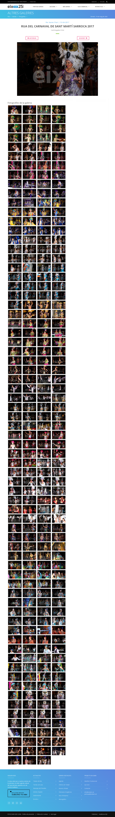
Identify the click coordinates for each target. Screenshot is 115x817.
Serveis (14, 16)
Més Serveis (66, 6)
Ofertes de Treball (64, 785)
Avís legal (53, 814)
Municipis (94, 2)
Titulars (102, 2)
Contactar (33, 1)
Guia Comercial (83, 6)
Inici (9, 16)
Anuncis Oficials (63, 788)
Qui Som (86, 785)
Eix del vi (35, 799)
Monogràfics (62, 799)
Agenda (61, 781)
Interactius (99, 6)
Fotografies (22, 16)
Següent (83, 38)
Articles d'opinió (37, 792)
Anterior (32, 38)
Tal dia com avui (38, 785)
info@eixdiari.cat (89, 792)
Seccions (52, 6)
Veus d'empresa (63, 795)
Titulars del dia (37, 781)
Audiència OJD (103, 814)
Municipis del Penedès (39, 788)
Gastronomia (37, 795)
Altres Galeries (21, 13)
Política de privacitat (28, 814)
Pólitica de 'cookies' (42, 814)
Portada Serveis (38, 6)
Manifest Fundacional (90, 781)
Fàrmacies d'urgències (65, 792)
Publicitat (94, 814)
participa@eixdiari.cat (90, 794)
